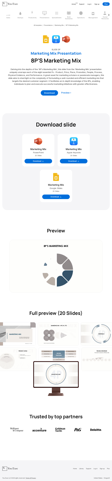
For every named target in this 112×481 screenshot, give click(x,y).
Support (81, 4)
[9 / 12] (105, 15)
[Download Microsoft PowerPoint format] (66, 39)
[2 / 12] (20, 15)
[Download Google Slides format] (46, 39)
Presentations (48, 25)
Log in (89, 4)
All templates (38, 25)
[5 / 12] (57, 15)
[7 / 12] (81, 15)
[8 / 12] (93, 15)
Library (81, 468)
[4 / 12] (44, 15)
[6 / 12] (69, 15)
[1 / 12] (8, 15)
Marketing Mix (59, 25)
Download (49, 93)
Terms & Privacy (31, 478)
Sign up (97, 4)
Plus (106, 4)
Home (75, 468)
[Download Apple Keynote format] (56, 39)
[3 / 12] (32, 15)
